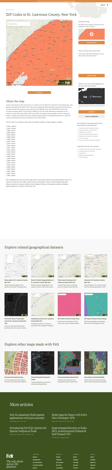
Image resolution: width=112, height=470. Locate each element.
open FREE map (91, 42)
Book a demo (91, 75)
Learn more (72, 1)
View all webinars (91, 116)
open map (39, 92)
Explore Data (10, 9)
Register (92, 112)
